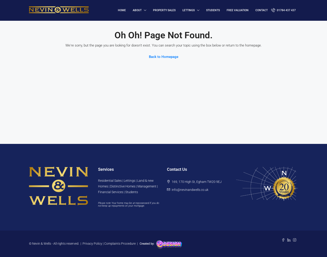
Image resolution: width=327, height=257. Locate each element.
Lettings (188, 10)
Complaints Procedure (120, 243)
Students (213, 10)
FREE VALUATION (238, 10)
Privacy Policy (92, 243)
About (137, 10)
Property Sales (164, 10)
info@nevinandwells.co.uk (190, 190)
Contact (261, 10)
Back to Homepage (163, 57)
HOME (122, 10)
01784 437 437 (283, 10)
